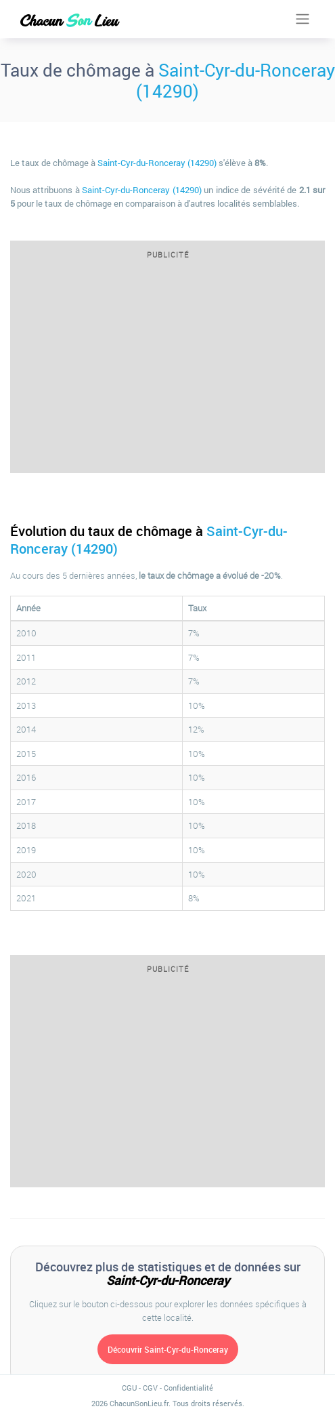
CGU (129, 1388)
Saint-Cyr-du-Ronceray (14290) (235, 80)
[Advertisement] (167, 371)
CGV (150, 1388)
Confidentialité (188, 1388)
